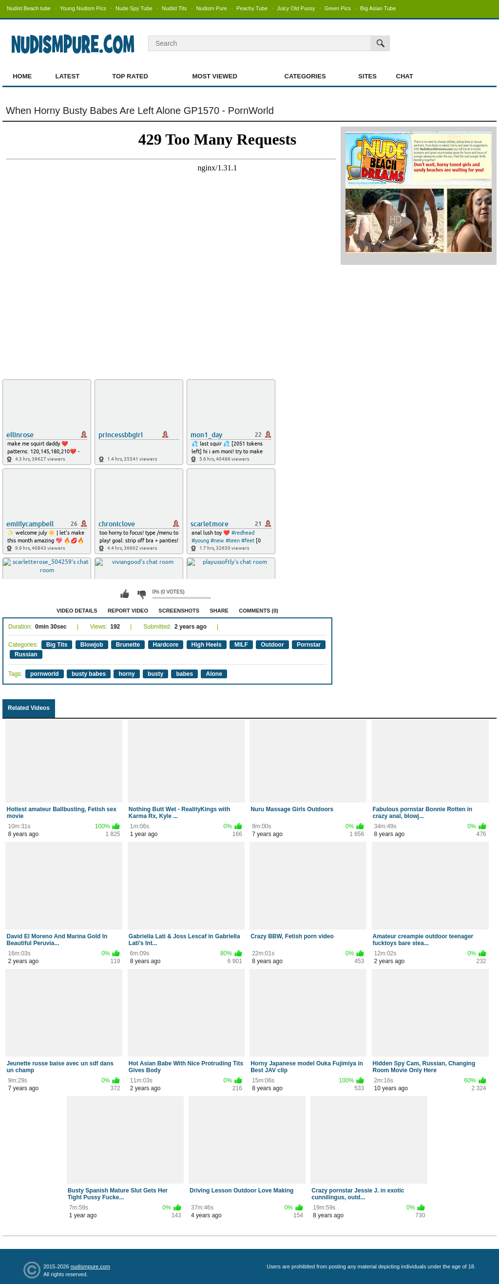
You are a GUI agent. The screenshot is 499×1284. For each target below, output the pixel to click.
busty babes (89, 673)
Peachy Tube (252, 8)
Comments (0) (258, 611)
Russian (26, 654)
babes (184, 673)
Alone (214, 673)
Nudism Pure (211, 8)
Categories (305, 76)
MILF (241, 644)
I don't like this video (141, 594)
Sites (367, 76)
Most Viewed (214, 76)
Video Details (77, 611)
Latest (68, 76)
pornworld (44, 673)
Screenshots (178, 611)
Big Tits (57, 644)
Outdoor (272, 644)
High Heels (207, 644)
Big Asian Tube (378, 8)
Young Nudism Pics (83, 8)
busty (155, 673)
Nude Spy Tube (134, 8)
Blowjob (91, 644)
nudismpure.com (90, 1266)
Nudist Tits (174, 8)
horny (126, 673)
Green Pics (338, 8)
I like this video (124, 594)
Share (219, 611)
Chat (404, 76)
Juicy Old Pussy (296, 8)
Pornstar (309, 644)
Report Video (128, 611)
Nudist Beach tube (29, 8)
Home (22, 76)
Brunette (128, 644)
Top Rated (130, 76)
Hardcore (166, 644)
